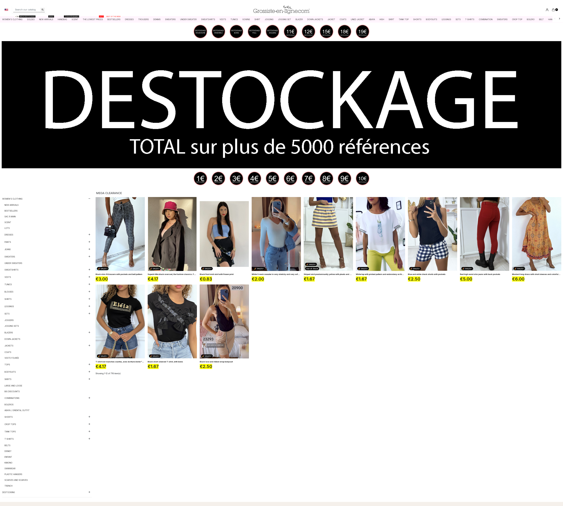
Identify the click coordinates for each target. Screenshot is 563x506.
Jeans (8, 249)
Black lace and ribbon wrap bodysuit (216, 362)
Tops (7, 364)
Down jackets (12, 339)
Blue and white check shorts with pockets (426, 274)
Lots (7, 228)
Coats (8, 352)
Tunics (8, 284)
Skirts (8, 379)
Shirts (8, 299)
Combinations (12, 398)
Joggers (9, 320)
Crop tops (10, 424)
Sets (7, 314)
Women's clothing (12, 199)
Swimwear (10, 468)
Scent (8, 222)
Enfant (8, 457)
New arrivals (12, 205)
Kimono (8, 462)
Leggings (9, 306)
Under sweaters (13, 263)
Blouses (9, 292)
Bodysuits (10, 372)
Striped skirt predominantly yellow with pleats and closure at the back (335, 274)
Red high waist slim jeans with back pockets (480, 274)
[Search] (29, 9)
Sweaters (10, 256)
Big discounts (12, 391)
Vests (8, 277)
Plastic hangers (13, 474)
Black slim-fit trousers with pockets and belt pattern (119, 274)
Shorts (9, 417)
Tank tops (10, 431)
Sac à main (10, 216)
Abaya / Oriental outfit (17, 410)
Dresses (9, 234)
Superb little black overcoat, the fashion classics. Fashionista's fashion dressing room (187, 274)
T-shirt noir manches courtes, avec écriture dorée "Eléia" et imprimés (127, 362)
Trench (9, 486)
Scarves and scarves (16, 480)
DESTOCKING (8, 492)
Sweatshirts (11, 270)
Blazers (9, 332)
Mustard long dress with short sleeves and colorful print (537, 274)
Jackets (9, 345)
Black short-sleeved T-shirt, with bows (165, 362)
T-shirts (9, 439)
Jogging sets (12, 326)
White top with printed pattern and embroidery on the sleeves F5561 (386, 274)
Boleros (9, 404)
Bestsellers (11, 211)
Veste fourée (12, 358)
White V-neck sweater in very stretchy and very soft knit (277, 274)
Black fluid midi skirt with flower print (217, 274)
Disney (8, 451)
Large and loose (13, 385)
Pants (8, 242)
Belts (7, 445)
